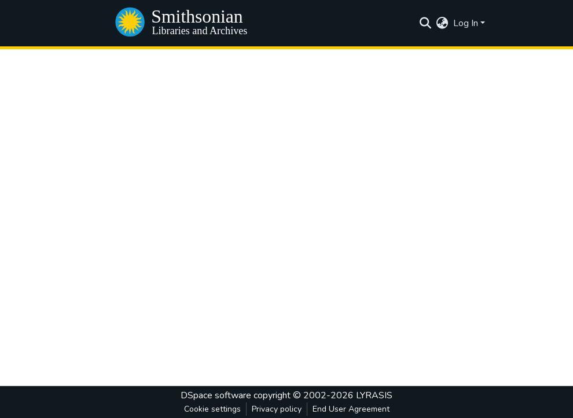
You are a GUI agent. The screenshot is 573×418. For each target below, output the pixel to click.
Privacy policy (277, 409)
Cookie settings (212, 409)
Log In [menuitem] (465, 23)
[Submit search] (425, 23)
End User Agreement (351, 409)
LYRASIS (374, 395)
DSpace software (216, 395)
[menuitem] (442, 23)
